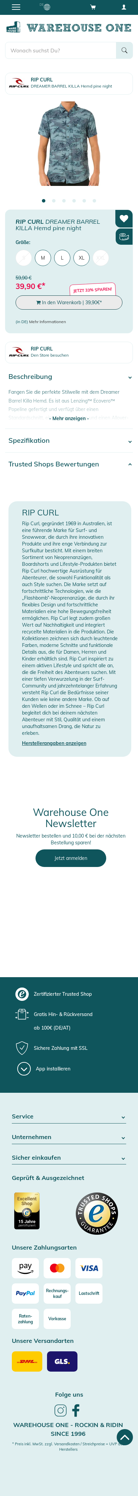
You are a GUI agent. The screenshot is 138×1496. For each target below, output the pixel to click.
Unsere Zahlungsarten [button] (44, 1247)
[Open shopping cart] (93, 6)
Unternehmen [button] (69, 1137)
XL (82, 258)
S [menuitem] (23, 258)
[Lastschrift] (88, 1293)
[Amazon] (25, 1268)
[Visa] (88, 1268)
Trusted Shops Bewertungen (53, 464)
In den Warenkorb (69, 302)
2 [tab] (53, 201)
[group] (68, 994)
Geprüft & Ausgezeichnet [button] (48, 1178)
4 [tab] (74, 201)
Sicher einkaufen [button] (69, 1157)
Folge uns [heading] (69, 1394)
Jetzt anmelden (70, 858)
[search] (60, 50)
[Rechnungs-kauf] (57, 1293)
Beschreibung (30, 376)
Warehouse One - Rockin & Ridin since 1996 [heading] (68, 1429)
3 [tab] (64, 201)
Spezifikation (29, 440)
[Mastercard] (57, 1268)
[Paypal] (25, 1293)
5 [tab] (84, 201)
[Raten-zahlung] (25, 1319)
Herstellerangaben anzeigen (54, 743)
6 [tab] (94, 201)
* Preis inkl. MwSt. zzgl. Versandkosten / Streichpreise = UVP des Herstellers (68, 1447)
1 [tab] (43, 201)
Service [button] (69, 1116)
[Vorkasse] (57, 1319)
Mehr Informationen (47, 321)
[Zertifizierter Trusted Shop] (39, 1214)
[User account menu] (123, 6)
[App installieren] (43, 1069)
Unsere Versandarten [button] (43, 1341)
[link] (60, 1416)
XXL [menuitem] (100, 258)
